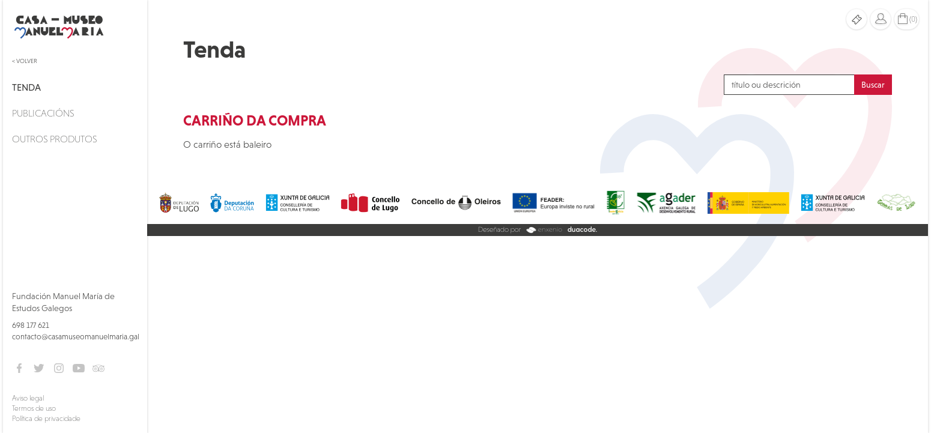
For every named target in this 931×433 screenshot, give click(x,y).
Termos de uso (34, 408)
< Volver (24, 61)
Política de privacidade (46, 418)
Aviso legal (28, 398)
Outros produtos (54, 138)
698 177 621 (30, 325)
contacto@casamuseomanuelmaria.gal (75, 336)
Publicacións (43, 112)
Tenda (26, 87)
